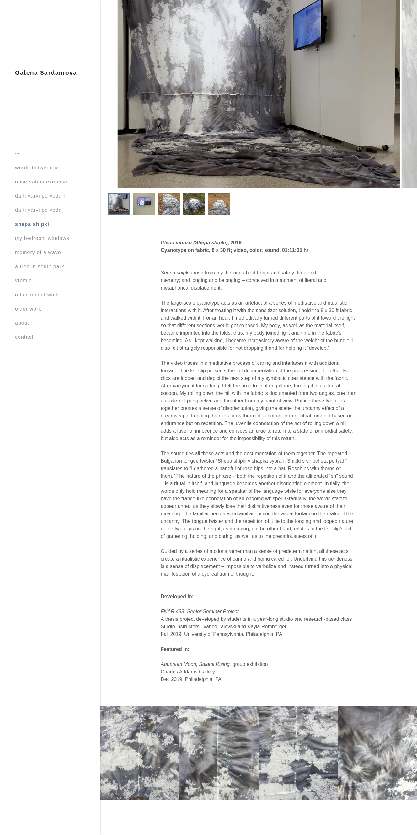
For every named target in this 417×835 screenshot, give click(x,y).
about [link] (22, 323)
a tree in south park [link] (39, 266)
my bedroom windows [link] (42, 238)
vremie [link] (23, 280)
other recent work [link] (37, 294)
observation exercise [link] (41, 181)
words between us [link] (38, 167)
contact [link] (24, 337)
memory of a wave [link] (38, 252)
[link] (46, 73)
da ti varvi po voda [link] (38, 210)
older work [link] (28, 308)
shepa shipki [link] (32, 224)
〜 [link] (17, 153)
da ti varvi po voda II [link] (41, 196)
